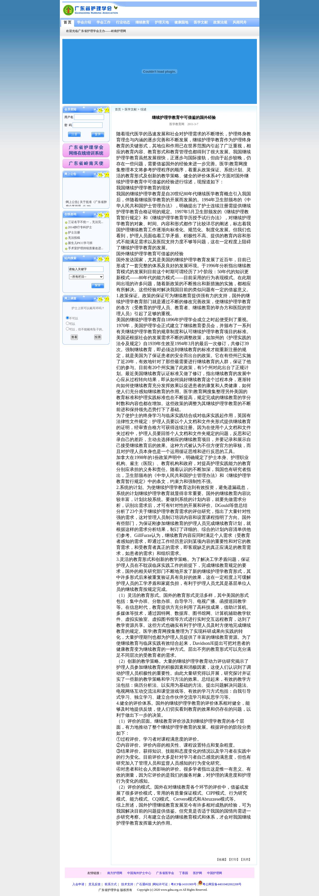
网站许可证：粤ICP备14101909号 (175, 884)
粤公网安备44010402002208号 (219, 883)
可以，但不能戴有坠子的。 (87, 329)
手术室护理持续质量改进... (85, 248)
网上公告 (70, 174)
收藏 (222, 859)
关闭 (246, 859)
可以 (72, 324)
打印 (234, 859)
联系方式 (111, 884)
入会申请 (78, 884)
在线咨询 (70, 214)
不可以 (73, 318)
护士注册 (74, 232)
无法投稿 (74, 237)
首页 (118, 109)
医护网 (197, 873)
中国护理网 (214, 873)
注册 (74, 134)
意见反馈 (95, 884)
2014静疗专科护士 (80, 227)
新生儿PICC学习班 (80, 243)
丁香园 (183, 873)
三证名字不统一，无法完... (85, 222)
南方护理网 (114, 873)
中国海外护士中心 (139, 873)
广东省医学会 (165, 873)
